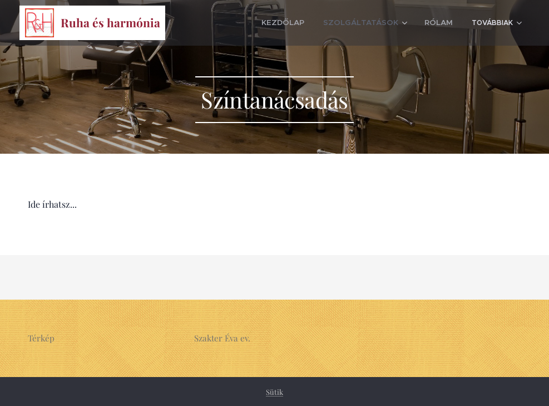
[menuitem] (229, 23)
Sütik (274, 392)
